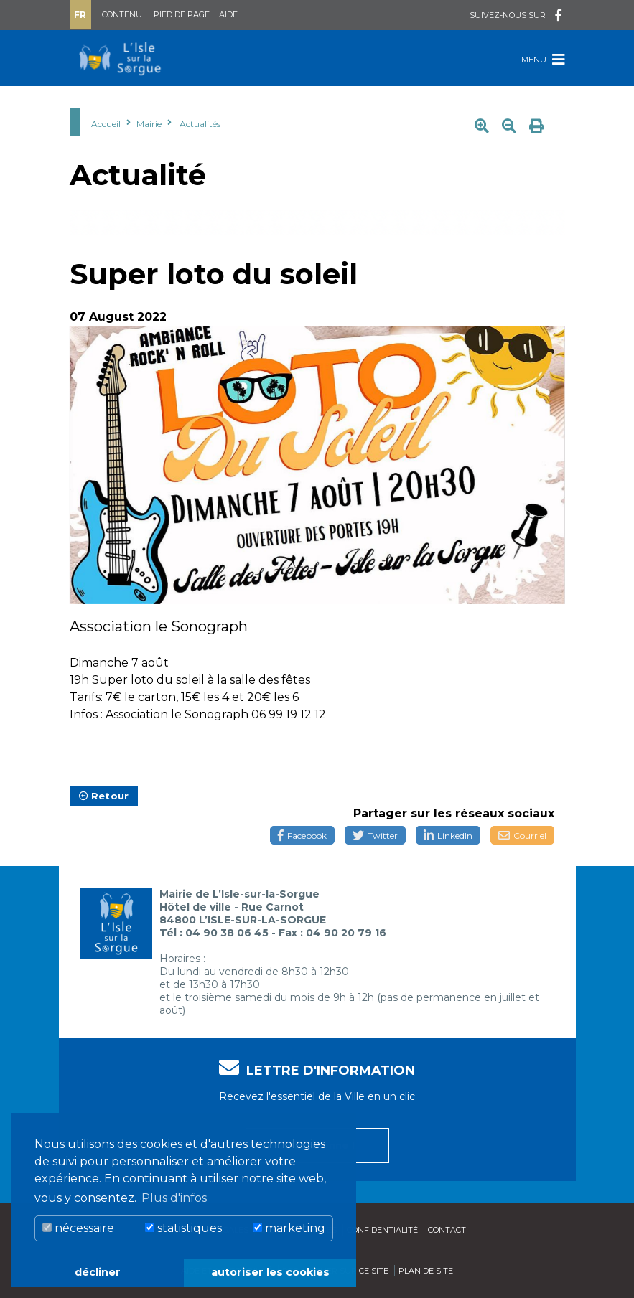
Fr (80, 14)
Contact (447, 1230)
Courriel (522, 835)
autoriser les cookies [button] (270, 1272)
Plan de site (425, 1271)
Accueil (106, 123)
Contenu (122, 14)
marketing (289, 1228)
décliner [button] (98, 1272)
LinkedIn (448, 835)
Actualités (200, 123)
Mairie (149, 123)
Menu (543, 59)
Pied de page (182, 14)
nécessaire (78, 1228)
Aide (228, 14)
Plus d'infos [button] (174, 1198)
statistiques (183, 1228)
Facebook (302, 835)
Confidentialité (382, 1230)
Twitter (375, 835)
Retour (104, 795)
